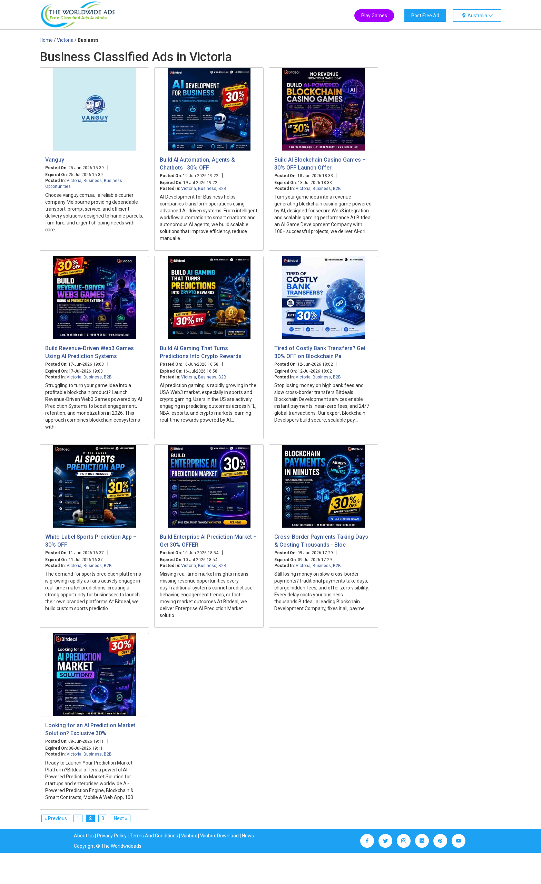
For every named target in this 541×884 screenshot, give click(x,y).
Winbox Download (219, 835)
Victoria (74, 180)
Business (92, 180)
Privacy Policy (112, 835)
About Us (84, 835)
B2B (222, 188)
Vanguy (54, 159)
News (248, 835)
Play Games (374, 15)
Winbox (189, 835)
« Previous (56, 818)
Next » (120, 818)
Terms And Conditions (154, 835)
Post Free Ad (425, 15)
